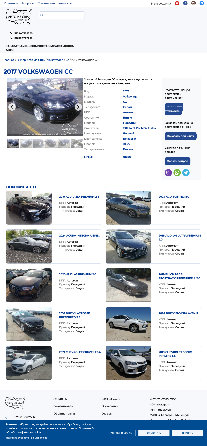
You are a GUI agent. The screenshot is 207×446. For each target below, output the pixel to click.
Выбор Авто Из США (31, 35)
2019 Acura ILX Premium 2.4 (79, 171)
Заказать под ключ (180, 111)
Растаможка (109, 15)
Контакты (65, 3)
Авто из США (110, 373)
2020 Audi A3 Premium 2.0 (77, 249)
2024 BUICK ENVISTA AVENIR (178, 288)
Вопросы (28, 3)
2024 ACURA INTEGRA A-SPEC (79, 210)
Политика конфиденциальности (123, 403)
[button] (45, 82)
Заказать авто (45, 17)
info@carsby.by (160, 406)
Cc (67, 35)
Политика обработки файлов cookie (26, 437)
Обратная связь (64, 388)
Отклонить (153, 433)
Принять (187, 433)
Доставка (89, 15)
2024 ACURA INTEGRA (174, 171)
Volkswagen (55, 35)
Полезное (11, 3)
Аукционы (70, 15)
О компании (46, 3)
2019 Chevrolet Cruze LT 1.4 (79, 327)
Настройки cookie (120, 433)
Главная (9, 35)
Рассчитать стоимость (174, 84)
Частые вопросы (113, 396)
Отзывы (107, 388)
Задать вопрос (177, 136)
